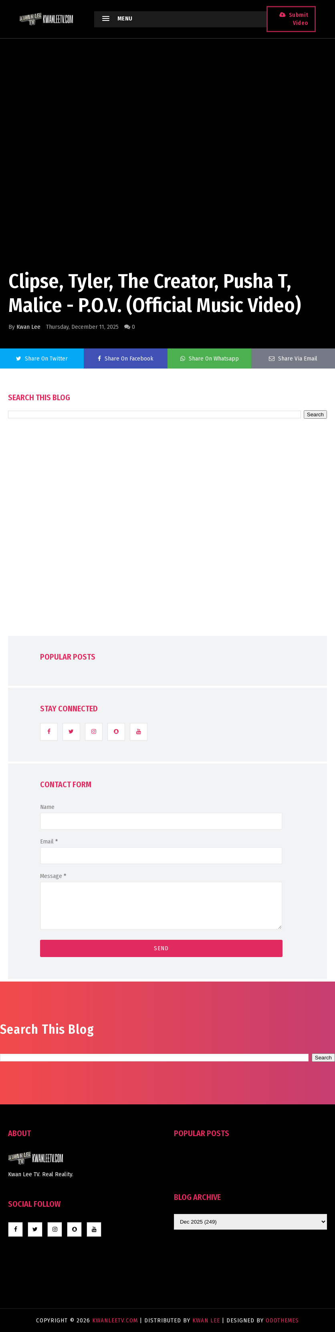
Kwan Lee (28, 326)
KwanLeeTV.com (116, 1320)
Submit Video (298, 19)
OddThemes (282, 1320)
